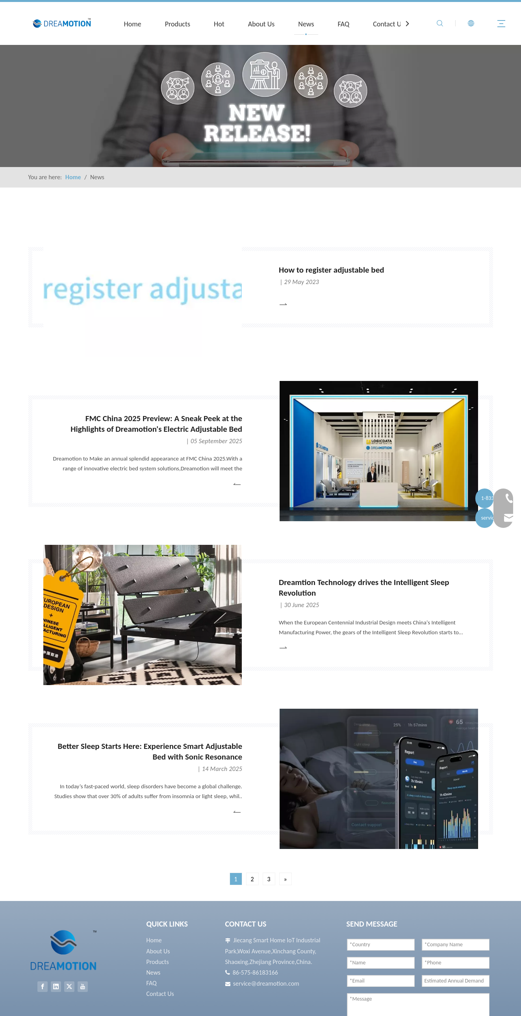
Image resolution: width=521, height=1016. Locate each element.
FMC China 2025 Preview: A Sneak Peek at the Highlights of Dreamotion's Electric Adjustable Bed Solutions (156, 429)
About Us (261, 24)
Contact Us (388, 24)
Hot (219, 24)
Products (177, 24)
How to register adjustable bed (331, 270)
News (306, 24)
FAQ (344, 24)
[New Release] (260, 106)
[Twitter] (69, 986)
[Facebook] (42, 986)
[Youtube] (83, 986)
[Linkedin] (56, 986)
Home (132, 24)
